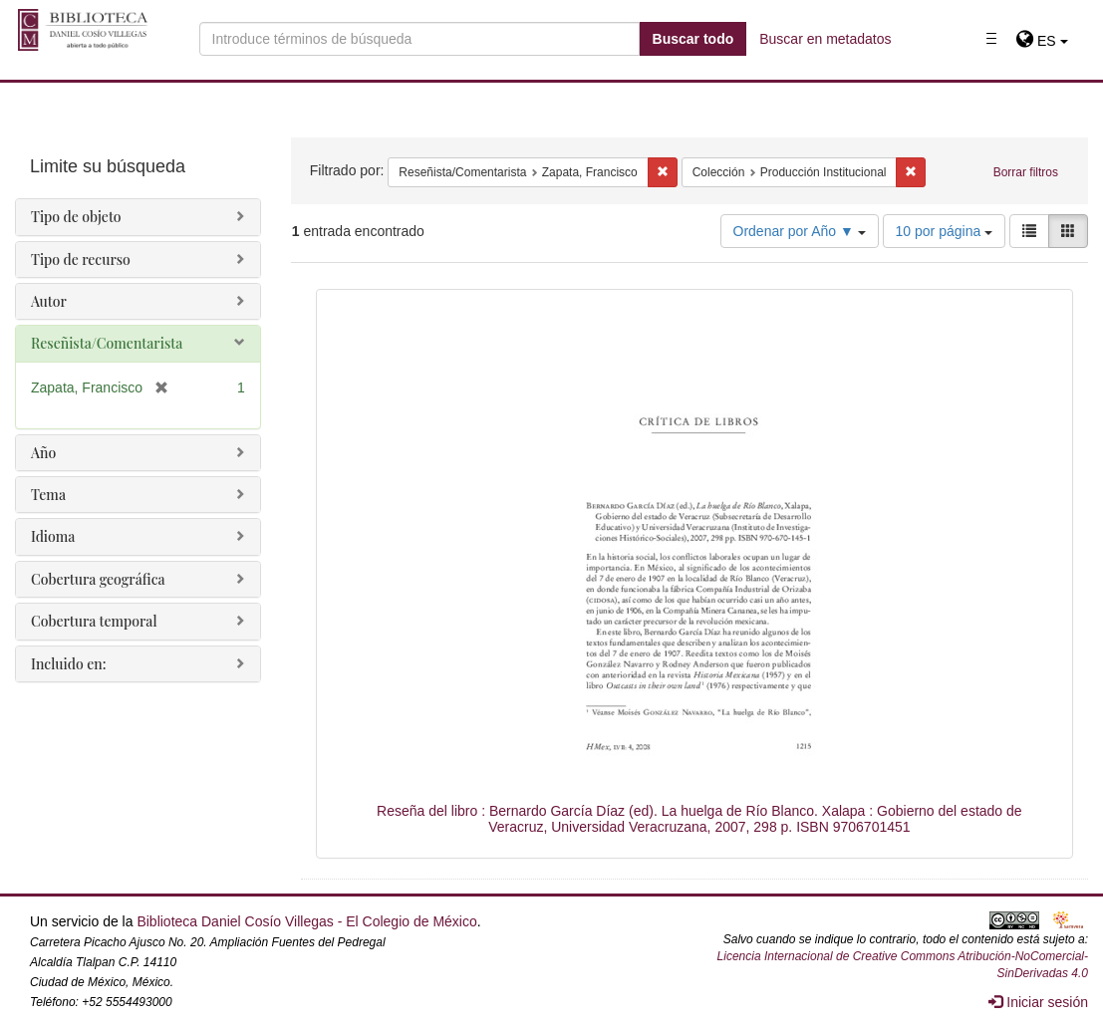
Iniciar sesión (1038, 1002)
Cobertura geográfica (98, 579)
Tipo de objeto (76, 216)
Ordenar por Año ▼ (799, 231)
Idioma (53, 536)
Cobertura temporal (94, 621)
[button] (1041, 41)
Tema (48, 494)
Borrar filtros (1025, 172)
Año (43, 452)
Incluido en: (68, 663)
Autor (49, 301)
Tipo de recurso (81, 259)
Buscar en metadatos (825, 39)
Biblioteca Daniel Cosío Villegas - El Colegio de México (306, 921)
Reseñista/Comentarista (106, 343)
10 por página (944, 231)
